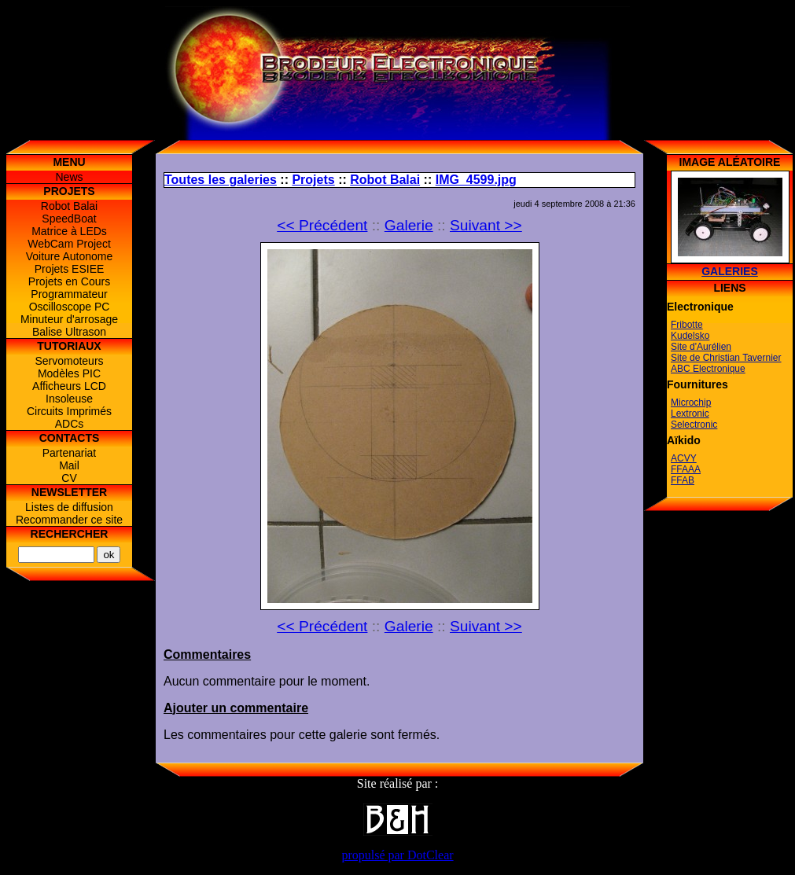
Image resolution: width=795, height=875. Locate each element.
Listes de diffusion (69, 507)
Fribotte (687, 324)
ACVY (684, 458)
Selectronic (694, 424)
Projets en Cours (69, 281)
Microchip (691, 402)
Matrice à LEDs (69, 231)
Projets (313, 179)
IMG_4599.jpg (476, 179)
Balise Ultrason (69, 331)
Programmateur (69, 294)
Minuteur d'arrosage (69, 319)
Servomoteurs (69, 361)
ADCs (69, 423)
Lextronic (690, 413)
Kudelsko (690, 335)
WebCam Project (69, 243)
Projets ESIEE (70, 269)
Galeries (729, 271)
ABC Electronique (708, 368)
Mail (69, 465)
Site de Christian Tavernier (726, 357)
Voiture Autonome (69, 256)
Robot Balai (69, 206)
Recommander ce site (69, 519)
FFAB (682, 480)
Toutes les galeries (220, 179)
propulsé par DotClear (397, 855)
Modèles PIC (69, 373)
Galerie (409, 225)
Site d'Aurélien (701, 346)
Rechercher (70, 534)
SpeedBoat (69, 218)
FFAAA (686, 469)
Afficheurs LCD (69, 386)
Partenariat (69, 453)
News (69, 177)
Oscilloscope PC (69, 306)
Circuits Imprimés (69, 411)
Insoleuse (69, 398)
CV (68, 478)
